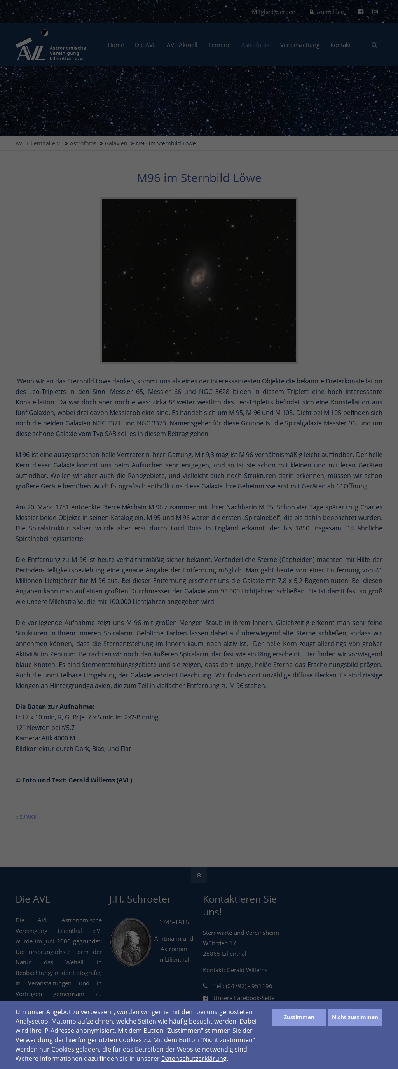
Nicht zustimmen (355, 1017)
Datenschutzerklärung (194, 1058)
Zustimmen (299, 1017)
